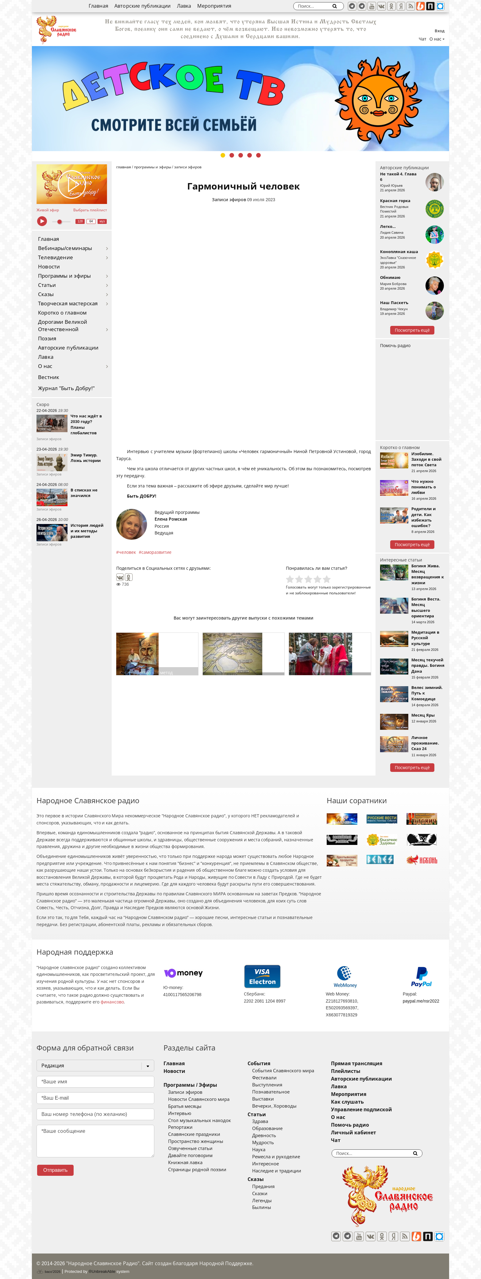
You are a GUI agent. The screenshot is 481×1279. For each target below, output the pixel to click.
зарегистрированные (351, 587)
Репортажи (180, 1127)
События (267, 1063)
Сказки (268, 1193)
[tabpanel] (240, 98)
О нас (45, 366)
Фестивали (273, 1077)
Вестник (48, 377)
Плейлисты (362, 1071)
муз (102, 221)
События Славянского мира (292, 1070)
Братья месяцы (185, 1106)
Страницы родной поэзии (197, 1169)
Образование (276, 1128)
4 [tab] (249, 155)
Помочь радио (395, 345)
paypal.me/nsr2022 (421, 1001)
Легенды (270, 1200)
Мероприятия (214, 6)
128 (80, 221)
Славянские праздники (194, 1134)
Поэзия (47, 339)
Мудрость (272, 1142)
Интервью (179, 1113)
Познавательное (279, 1091)
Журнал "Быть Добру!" (66, 388)
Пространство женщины (195, 1141)
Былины (270, 1207)
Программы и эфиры (64, 276)
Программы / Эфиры (190, 1085)
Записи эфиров (229, 199)
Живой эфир (48, 210)
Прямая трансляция (373, 1063)
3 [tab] (240, 155)
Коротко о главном (62, 313)
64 (91, 221)
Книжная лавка (185, 1162)
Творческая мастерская (68, 304)
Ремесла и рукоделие (285, 1156)
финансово (112, 1001)
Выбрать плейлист (90, 210)
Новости (49, 267)
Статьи (47, 285)
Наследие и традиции (285, 1170)
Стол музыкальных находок (199, 1120)
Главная (98, 6)
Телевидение (55, 257)
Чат (422, 39)
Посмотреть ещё (412, 330)
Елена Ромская (171, 519)
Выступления (276, 1084)
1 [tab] (223, 155)
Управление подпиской (378, 1109)
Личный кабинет (370, 1132)
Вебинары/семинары (65, 248)
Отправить (55, 1170)
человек (127, 552)
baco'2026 (48, 1267)
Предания (272, 1186)
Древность (273, 1135)
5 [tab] (258, 155)
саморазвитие (156, 552)
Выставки (272, 1099)
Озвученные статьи (190, 1148)
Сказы (46, 294)
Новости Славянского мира (198, 1099)
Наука (267, 1149)
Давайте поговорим (190, 1155)
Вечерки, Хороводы (283, 1106)
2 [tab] (231, 155)
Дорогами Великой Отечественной (62, 325)
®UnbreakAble (102, 1267)
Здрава (269, 1121)
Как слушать (364, 1102)
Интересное (274, 1163)
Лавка (184, 6)
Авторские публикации (142, 6)
